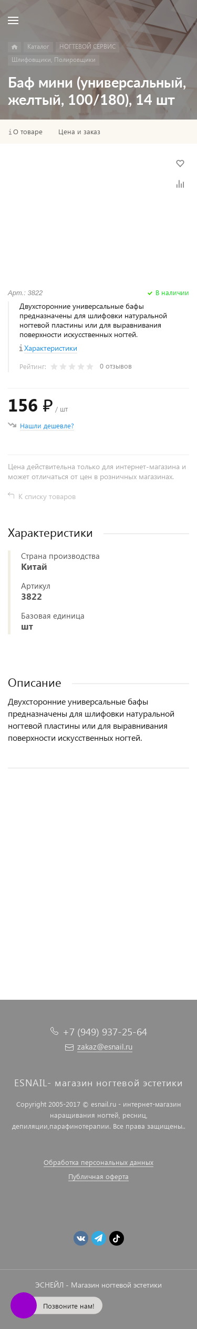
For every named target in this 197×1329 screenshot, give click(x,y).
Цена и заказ (79, 131)
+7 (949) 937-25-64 (105, 1031)
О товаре (28, 131)
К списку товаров (47, 496)
